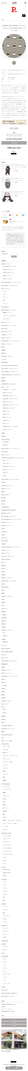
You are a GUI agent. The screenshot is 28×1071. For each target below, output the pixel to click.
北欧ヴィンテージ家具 (6, 741)
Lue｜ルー (3, 562)
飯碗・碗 (5, 752)
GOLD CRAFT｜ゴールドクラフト (9, 368)
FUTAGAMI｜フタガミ (6, 356)
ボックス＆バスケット (8, 854)
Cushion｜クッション (8, 469)
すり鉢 (4, 817)
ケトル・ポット (6, 786)
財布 (4, 900)
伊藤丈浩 (3, 436)
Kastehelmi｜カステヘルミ (9, 395)
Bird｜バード (6, 423)
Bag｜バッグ (6, 460)
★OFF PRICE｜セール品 (7, 996)
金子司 (2, 504)
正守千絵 (3, 568)
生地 (4, 300)
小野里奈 (3, 627)
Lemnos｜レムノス (5, 550)
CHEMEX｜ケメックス (6, 334)
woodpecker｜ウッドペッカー (8, 728)
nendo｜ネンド (4, 608)
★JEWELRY (4, 925)
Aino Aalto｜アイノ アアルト (9, 389)
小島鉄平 (3, 544)
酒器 (4, 777)
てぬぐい (5, 918)
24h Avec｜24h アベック (8, 272)
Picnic (4, 709)
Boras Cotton (4, 328)
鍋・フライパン (6, 808)
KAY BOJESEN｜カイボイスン (8, 516)
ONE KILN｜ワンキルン (6, 630)
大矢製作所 (4, 617)
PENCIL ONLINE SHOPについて (9, 1004)
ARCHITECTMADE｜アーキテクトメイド (11, 282)
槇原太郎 (3, 565)
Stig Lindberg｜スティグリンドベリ (9, 676)
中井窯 (2, 599)
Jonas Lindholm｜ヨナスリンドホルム (10, 479)
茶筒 (4, 814)
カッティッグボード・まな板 (9, 823)
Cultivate (5, 635)
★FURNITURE (4, 956)
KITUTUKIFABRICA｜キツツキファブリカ (11, 519)
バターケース (6, 795)
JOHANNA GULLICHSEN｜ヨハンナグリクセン (12, 457)
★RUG (3, 953)
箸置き (4, 771)
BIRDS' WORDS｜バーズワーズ (8, 310)
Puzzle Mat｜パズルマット (9, 466)
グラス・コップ (6, 758)
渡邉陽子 (3, 716)
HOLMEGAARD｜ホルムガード (8, 384)
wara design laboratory (6, 725)
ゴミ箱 (4, 857)
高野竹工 (3, 679)
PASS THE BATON (5, 648)
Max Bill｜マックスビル (6, 577)
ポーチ (4, 882)
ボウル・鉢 (5, 749)
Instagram (14, 1022)
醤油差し (5, 780)
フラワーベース (6, 838)
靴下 (4, 897)
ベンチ (4, 294)
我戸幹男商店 (4, 362)
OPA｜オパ (4, 645)
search (14, 3)
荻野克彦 (3, 624)
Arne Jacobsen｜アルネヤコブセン (9, 285)
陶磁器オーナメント (7, 312)
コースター (5, 774)
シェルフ (5, 977)
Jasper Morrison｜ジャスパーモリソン (10, 448)
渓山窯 (2, 528)
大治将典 (3, 614)
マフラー (5, 891)
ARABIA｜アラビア (5, 264)
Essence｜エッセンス (8, 401)
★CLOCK (3, 867)
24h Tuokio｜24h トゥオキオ (9, 266)
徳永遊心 (3, 697)
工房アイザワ (4, 537)
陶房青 (2, 694)
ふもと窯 (3, 359)
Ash (4, 632)
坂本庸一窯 (5, 641)
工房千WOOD (4, 541)
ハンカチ (5, 921)
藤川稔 (2, 347)
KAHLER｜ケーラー (6, 488)
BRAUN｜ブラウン (5, 322)
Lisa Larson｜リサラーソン (7, 556)
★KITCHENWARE (5, 784)
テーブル (5, 297)
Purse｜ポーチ (6, 463)
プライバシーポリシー (7, 1009)
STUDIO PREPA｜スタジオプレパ (9, 661)
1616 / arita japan (5, 439)
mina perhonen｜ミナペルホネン (9, 580)
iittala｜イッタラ (5, 387)
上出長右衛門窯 (5, 507)
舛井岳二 (3, 571)
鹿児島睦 (3, 501)
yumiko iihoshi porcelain (6, 734)
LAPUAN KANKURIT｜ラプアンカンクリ (11, 547)
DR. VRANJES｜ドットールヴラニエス (10, 341)
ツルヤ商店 (4, 685)
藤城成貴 (3, 350)
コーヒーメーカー (7, 789)
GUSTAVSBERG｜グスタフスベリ (9, 371)
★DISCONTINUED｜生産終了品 (9, 993)
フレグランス (6, 841)
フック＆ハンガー (7, 851)
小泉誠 (2, 534)
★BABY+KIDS (4, 941)
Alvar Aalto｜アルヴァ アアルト (10, 398)
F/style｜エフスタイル (6, 344)
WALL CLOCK (6, 869)
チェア (4, 958)
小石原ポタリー (5, 531)
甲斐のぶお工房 (5, 494)
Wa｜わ (3, 707)
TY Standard (6, 441)
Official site (13, 1019)
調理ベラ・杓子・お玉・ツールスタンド (12, 820)
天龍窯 (2, 691)
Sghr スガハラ (4, 657)
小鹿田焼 (3, 639)
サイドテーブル (6, 974)
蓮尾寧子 (3, 377)
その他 (4, 475)
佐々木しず (4, 654)
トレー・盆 (5, 826)
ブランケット (6, 909)
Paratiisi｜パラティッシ (8, 269)
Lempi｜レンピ (6, 411)
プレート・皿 (6, 746)
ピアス (4, 934)
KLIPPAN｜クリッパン (6, 522)
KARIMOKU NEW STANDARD (8, 510)
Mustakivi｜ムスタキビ (6, 596)
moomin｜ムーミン (7, 420)
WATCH (5, 875)
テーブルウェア (6, 318)
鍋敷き (4, 792)
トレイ (4, 863)
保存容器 (5, 811)
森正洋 (2, 590)
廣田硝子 (3, 380)
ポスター (5, 860)
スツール (5, 291)
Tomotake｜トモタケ (6, 701)
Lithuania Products (5, 559)
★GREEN (3, 944)
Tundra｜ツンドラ (7, 429)
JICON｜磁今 (4, 451)
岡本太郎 (3, 621)
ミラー (4, 971)
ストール (5, 888)
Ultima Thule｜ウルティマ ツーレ (10, 405)
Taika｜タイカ (6, 414)
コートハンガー (6, 983)
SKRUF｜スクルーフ (6, 673)
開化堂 (2, 491)
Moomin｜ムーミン (7, 275)
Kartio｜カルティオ (7, 392)
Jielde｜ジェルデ (5, 454)
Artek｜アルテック (5, 288)
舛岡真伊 (3, 574)
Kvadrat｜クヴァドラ (6, 525)
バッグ (4, 885)
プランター (5, 946)
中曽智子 (3, 602)
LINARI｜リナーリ (5, 553)
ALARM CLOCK (6, 872)
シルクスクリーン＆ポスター (9, 315)
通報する (14, 151)
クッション (5, 303)
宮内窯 (2, 584)
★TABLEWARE (5, 744)
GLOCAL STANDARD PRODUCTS (9, 365)
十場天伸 (3, 482)
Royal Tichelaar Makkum (7, 651)
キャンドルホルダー (7, 848)
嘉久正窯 (3, 497)
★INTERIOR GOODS (6, 833)
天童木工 (3, 688)
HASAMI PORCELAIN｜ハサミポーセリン (11, 374)
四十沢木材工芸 (5, 307)
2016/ (2, 605)
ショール (5, 894)
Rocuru (4, 712)
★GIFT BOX (4, 990)
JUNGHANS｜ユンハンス (7, 485)
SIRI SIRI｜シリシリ (6, 670)
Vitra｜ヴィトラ (5, 704)
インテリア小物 (6, 835)
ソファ (4, 980)
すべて (4, 215)
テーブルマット (6, 915)
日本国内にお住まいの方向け (14, 147)
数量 (14, 132)
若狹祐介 (3, 719)
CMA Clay (5, 445)
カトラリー (5, 768)
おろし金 (5, 829)
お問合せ (4, 1006)
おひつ (4, 801)
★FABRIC (3, 904)
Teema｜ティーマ (7, 417)
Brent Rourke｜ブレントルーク (8, 325)
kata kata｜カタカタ (6, 513)
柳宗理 (2, 731)
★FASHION (4, 879)
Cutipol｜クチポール (6, 337)
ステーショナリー (7, 845)
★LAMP (3, 987)
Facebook (14, 1025)
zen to (2, 737)
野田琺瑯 (3, 611)
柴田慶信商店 (4, 664)
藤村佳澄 (3, 353)
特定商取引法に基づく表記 (8, 1011)
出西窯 (2, 667)
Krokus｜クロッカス (7, 278)
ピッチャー (5, 765)
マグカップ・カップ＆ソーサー (10, 755)
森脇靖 (2, 593)
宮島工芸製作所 (5, 587)
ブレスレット (6, 931)
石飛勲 (2, 433)
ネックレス (5, 928)
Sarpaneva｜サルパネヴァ (9, 408)
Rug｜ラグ (5, 472)
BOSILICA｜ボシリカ (6, 331)
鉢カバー (5, 949)
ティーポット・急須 (7, 762)
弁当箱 (4, 798)
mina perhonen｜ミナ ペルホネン (10, 426)
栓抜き (4, 805)
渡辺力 (2, 722)
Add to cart (14, 142)
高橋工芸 (3, 682)
